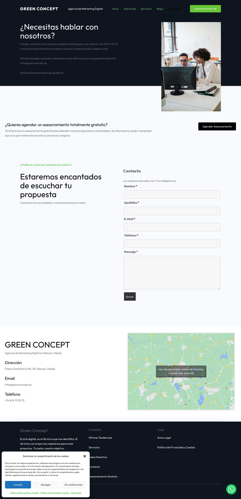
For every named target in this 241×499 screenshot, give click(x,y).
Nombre (130, 186)
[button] (84, 456)
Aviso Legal (76, 492)
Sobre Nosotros (98, 457)
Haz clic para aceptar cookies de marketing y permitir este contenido (181, 371)
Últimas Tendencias (100, 437)
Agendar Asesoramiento (217, 126)
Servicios (94, 447)
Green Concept (39, 8)
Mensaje (131, 252)
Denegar (46, 484)
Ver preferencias (73, 484)
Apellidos (131, 203)
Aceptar (18, 484)
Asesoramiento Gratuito (103, 476)
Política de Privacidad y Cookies (24, 492)
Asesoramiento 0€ (205, 8)
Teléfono (131, 235)
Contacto (94, 466)
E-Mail (129, 219)
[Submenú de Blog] (163, 9)
